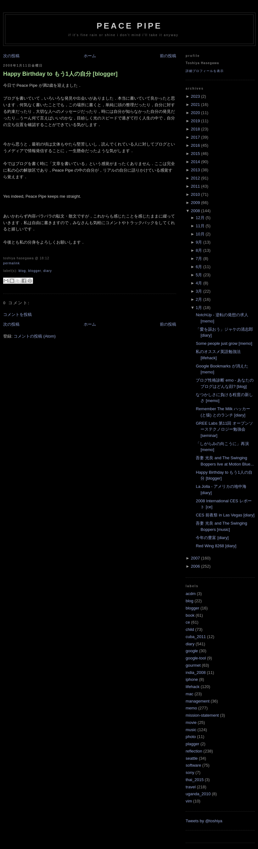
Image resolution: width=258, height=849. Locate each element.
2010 (195, 194)
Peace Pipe (129, 25)
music (191, 729)
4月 (199, 283)
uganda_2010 (198, 793)
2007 (195, 558)
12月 (200, 217)
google (192, 650)
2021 (195, 104)
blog (22, 271)
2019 (195, 121)
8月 (199, 250)
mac (190, 694)
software (193, 765)
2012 (195, 178)
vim (189, 801)
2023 (195, 96)
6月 (199, 266)
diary (47, 271)
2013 (195, 170)
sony (190, 772)
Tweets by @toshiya (204, 821)
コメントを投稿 (17, 314)
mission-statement (202, 715)
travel (191, 787)
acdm (191, 593)
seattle (192, 758)
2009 (195, 202)
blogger (34, 271)
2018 (195, 129)
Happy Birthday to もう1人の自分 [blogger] (60, 74)
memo (191, 708)
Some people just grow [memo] (224, 343)
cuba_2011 (196, 636)
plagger (192, 743)
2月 (199, 299)
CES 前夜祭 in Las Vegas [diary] (225, 515)
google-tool (196, 658)
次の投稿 (11, 55)
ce (188, 622)
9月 (199, 242)
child (190, 629)
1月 (199, 307)
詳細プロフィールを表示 (205, 71)
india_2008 (196, 672)
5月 (199, 275)
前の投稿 (168, 55)
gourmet (193, 665)
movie (191, 722)
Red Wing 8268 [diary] (216, 545)
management (198, 701)
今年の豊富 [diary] (212, 537)
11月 (200, 225)
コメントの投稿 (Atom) (35, 336)
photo (191, 736)
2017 (195, 137)
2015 (195, 153)
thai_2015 (195, 779)
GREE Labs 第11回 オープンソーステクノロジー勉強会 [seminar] (224, 429)
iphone (192, 679)
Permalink (11, 263)
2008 (195, 210)
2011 (195, 186)
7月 (199, 258)
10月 (200, 234)
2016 (195, 145)
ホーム (90, 55)
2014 (195, 161)
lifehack (192, 686)
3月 (199, 291)
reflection (194, 751)
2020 (195, 112)
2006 (195, 566)
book (190, 615)
